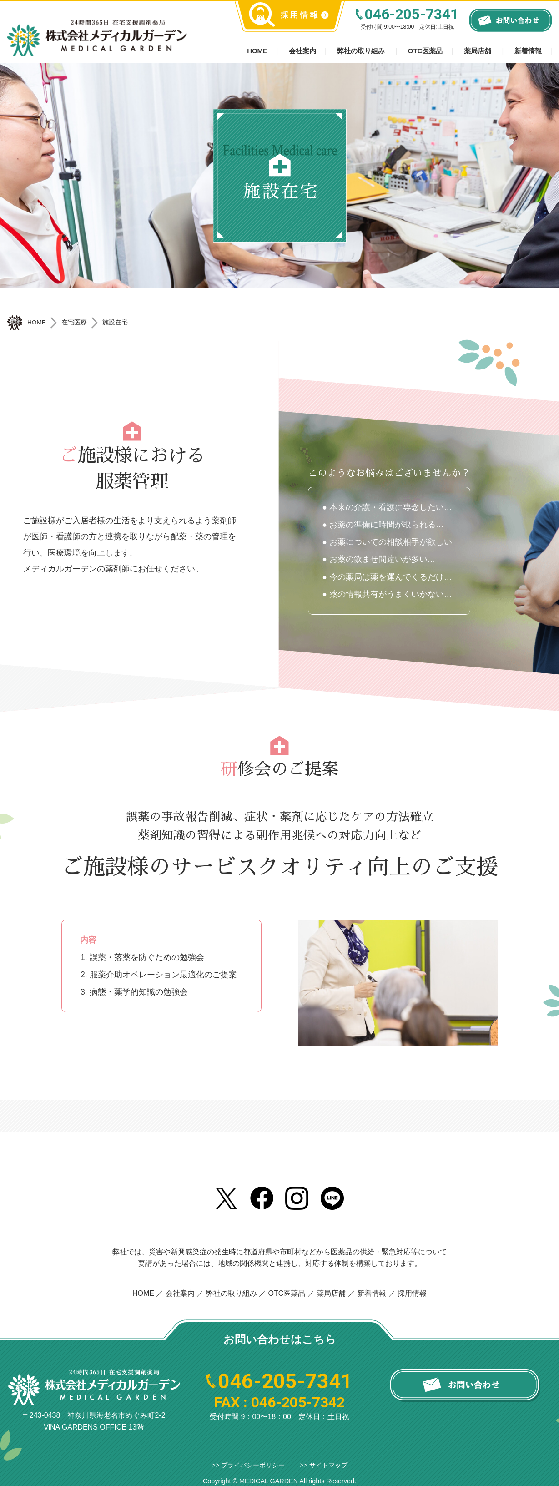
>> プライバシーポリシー (248, 1465)
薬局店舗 (477, 51)
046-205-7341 (411, 14)
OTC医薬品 (425, 51)
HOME (143, 1293)
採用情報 (412, 1293)
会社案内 (302, 51)
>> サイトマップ (323, 1465)
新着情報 (528, 51)
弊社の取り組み (361, 51)
